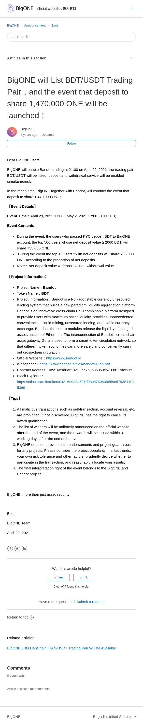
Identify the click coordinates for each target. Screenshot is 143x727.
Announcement (34, 25)
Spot (54, 25)
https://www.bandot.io (63, 358)
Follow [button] (71, 143)
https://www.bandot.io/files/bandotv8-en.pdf (75, 364)
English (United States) (112, 716)
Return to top (20, 617)
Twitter (17, 549)
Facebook (10, 549)
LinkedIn (24, 549)
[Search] (71, 37)
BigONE (13, 25)
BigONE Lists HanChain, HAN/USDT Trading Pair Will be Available (61, 648)
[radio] (59, 577)
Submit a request (90, 602)
